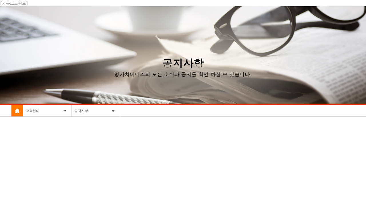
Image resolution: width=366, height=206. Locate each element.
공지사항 (81, 110)
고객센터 (32, 110)
